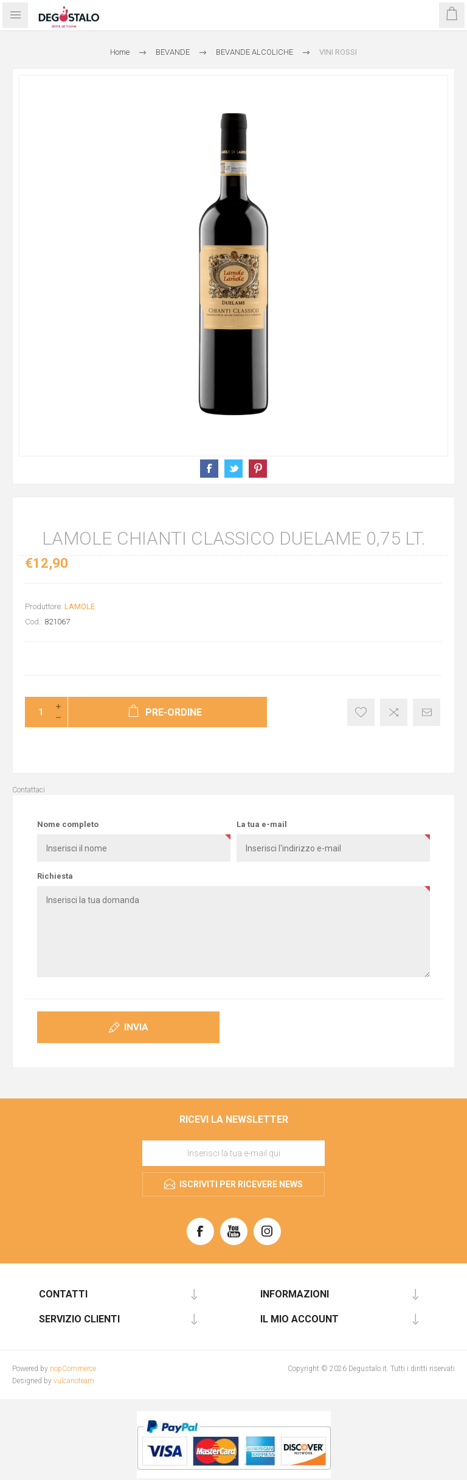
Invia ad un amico (426, 712)
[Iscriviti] (233, 1153)
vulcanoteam (74, 1381)
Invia (136, 1027)
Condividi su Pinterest (258, 468)
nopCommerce (73, 1368)
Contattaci (28, 790)
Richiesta (55, 876)
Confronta (393, 712)
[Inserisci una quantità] (37, 712)
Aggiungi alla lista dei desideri (361, 712)
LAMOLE (79, 606)
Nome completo (68, 824)
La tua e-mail (262, 824)
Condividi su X (233, 468)
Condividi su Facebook (209, 468)
